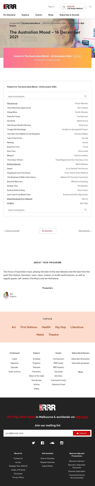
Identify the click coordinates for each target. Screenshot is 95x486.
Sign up (81, 433)
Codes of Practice (18, 470)
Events (59, 353)
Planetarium (12, 103)
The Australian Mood (30, 23)
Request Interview (47, 462)
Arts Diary (58, 376)
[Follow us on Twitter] (33, 443)
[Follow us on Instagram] (61, 443)
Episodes (14, 367)
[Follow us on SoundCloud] (52, 443)
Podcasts (36, 367)
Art (14, 327)
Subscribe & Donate (80, 353)
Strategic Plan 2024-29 (18, 466)
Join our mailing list (47, 425)
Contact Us (18, 458)
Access (18, 462)
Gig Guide (58, 371)
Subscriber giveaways (80, 363)
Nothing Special (13, 164)
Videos (36, 388)
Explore (36, 353)
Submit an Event (58, 384)
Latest (14, 359)
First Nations (28, 327)
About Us (18, 453)
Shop (80, 372)
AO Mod (10, 203)
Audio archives (14, 371)
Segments (14, 363)
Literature (77, 327)
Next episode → (85, 231)
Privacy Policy (18, 477)
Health (46, 327)
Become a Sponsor (76, 461)
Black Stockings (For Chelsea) (19, 199)
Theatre (54, 334)
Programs (36, 363)
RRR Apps (81, 417)
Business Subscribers (76, 471)
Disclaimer (18, 473)
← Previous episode (11, 231)
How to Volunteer (47, 458)
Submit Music (47, 466)
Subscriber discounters (80, 359)
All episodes (47, 231)
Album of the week (36, 376)
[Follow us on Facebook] (42, 443)
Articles (37, 384)
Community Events (58, 380)
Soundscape (37, 380)
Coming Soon (58, 359)
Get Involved (47, 453)
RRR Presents (58, 367)
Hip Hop (60, 327)
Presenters (36, 371)
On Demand (14, 353)
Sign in (51, 6)
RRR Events (58, 363)
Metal (40, 334)
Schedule (36, 359)
